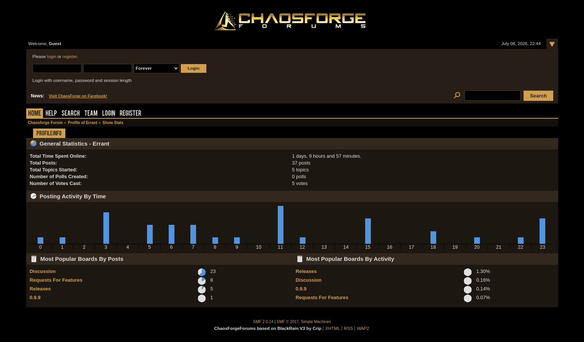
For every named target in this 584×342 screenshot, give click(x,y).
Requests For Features (56, 280)
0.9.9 (35, 297)
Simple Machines (316, 322)
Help (51, 114)
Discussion (42, 271)
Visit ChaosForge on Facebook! (78, 96)
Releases (40, 289)
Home (34, 114)
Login (108, 114)
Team (91, 114)
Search (71, 114)
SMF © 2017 (288, 322)
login (51, 56)
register (70, 56)
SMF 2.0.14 (263, 322)
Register (130, 114)
